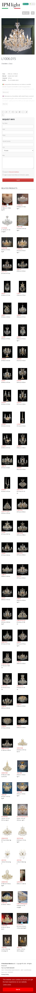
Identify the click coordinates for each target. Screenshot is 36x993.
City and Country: (6, 141)
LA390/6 (19, 468)
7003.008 (19, 792)
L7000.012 (19, 249)
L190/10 (3, 706)
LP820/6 (3, 726)
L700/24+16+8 (5, 664)
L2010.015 (19, 882)
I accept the (10, 172)
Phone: (4, 135)
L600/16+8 (20, 489)
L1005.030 (4, 902)
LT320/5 (3, 359)
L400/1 (3, 315)
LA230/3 (3, 446)
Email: (3, 129)
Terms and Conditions (14, 172)
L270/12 (19, 576)
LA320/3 (19, 359)
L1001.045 (19, 227)
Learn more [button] (7, 984)
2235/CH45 (20, 748)
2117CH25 (4, 228)
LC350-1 (19, 424)
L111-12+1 (4, 271)
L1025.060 (4, 206)
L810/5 (3, 293)
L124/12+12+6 (5, 511)
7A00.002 (4, 947)
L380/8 (19, 598)
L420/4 (19, 337)
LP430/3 (19, 704)
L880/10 (3, 466)
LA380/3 (19, 446)
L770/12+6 (4, 686)
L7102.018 (19, 924)
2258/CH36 (4, 882)
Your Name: (5, 123)
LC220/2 (3, 489)
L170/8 (3, 532)
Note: (3, 155)
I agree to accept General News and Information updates (15, 175)
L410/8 (3, 620)
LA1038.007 (4, 816)
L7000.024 (19, 205)
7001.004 (19, 773)
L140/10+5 (20, 510)
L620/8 (3, 337)
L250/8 (3, 553)
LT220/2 (3, 402)
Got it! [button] (18, 989)
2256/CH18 (4, 838)
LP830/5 (19, 726)
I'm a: (3, 147)
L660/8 (19, 642)
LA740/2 (3, 424)
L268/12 (3, 574)
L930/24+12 (20, 686)
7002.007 (3, 795)
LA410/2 (19, 402)
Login (25, 13)
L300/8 (19, 315)
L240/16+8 (20, 533)
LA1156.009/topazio (22, 816)
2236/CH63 (4, 773)
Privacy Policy (5, 974)
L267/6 (3, 598)
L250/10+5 (20, 553)
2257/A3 (3, 860)
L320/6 (3, 380)
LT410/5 (19, 380)
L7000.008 (4, 248)
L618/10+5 (4, 642)
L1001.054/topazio (22, 904)
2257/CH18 (20, 838)
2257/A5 (19, 860)
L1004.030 (4, 925)
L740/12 (19, 662)
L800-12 (19, 269)
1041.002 (19, 947)
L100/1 (19, 293)
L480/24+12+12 (21, 620)
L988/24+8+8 (5, 748)
